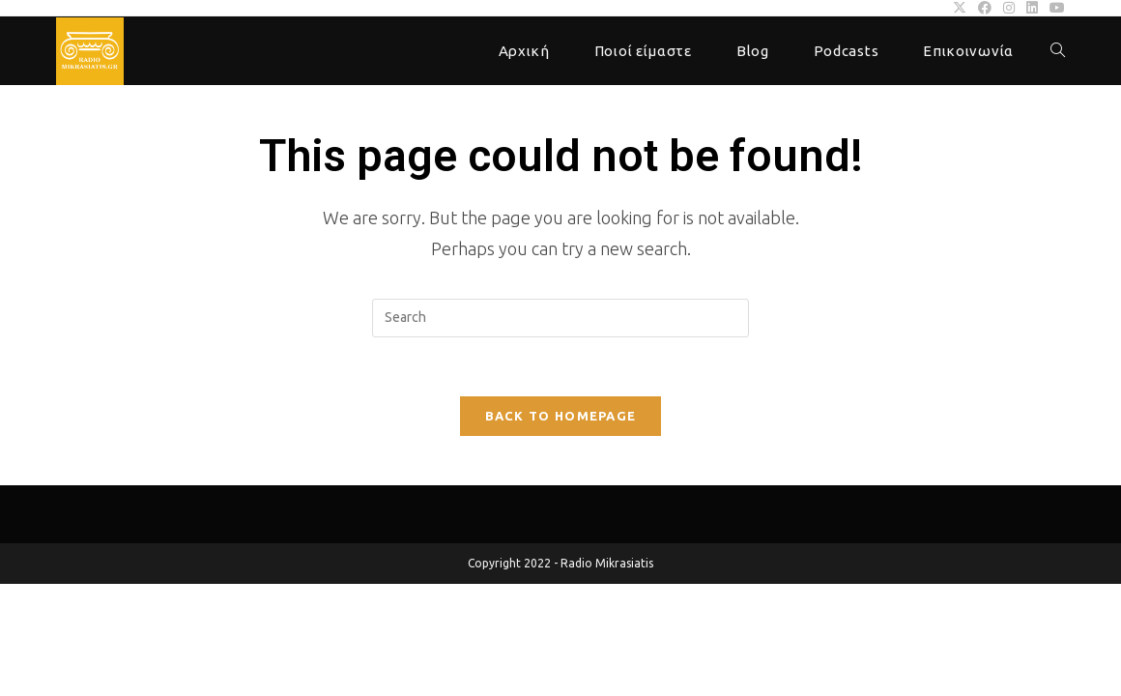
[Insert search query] (560, 318)
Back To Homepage (561, 415)
